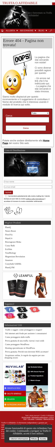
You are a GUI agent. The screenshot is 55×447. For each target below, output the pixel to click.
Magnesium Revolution (15, 256)
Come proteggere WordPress (17, 344)
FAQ (25, 419)
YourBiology (10, 253)
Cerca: (9, 115)
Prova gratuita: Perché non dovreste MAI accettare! (27, 352)
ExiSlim (8, 249)
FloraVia (8, 234)
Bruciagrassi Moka (13, 242)
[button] (17, 30)
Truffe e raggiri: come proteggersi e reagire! (23, 330)
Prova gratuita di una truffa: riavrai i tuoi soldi (24, 341)
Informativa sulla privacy (40, 417)
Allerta (10, 30)
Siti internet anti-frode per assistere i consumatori (26, 333)
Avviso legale (26, 417)
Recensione (26, 30)
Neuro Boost (10, 231)
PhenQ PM (10, 267)
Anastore (9, 260)
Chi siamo (31, 419)
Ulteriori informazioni (19, 439)
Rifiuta (34, 439)
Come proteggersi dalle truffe (17, 337)
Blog (41, 30)
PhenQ (8, 227)
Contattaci (38, 419)
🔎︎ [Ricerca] (50, 30)
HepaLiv (8, 238)
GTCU (51, 417)
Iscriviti (8, 192)
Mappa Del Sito (48, 419)
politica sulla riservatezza (35, 199)
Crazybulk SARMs (13, 264)
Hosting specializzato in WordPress (20, 348)
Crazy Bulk (10, 245)
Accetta (43, 439)
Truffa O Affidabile (20, 3)
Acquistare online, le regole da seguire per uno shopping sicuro (25, 356)
